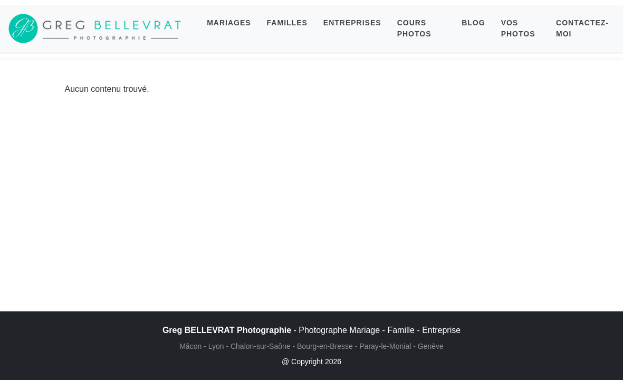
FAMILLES (287, 22)
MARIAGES (229, 22)
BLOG (473, 22)
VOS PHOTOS (518, 28)
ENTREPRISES (352, 22)
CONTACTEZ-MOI (582, 28)
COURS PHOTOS (414, 28)
